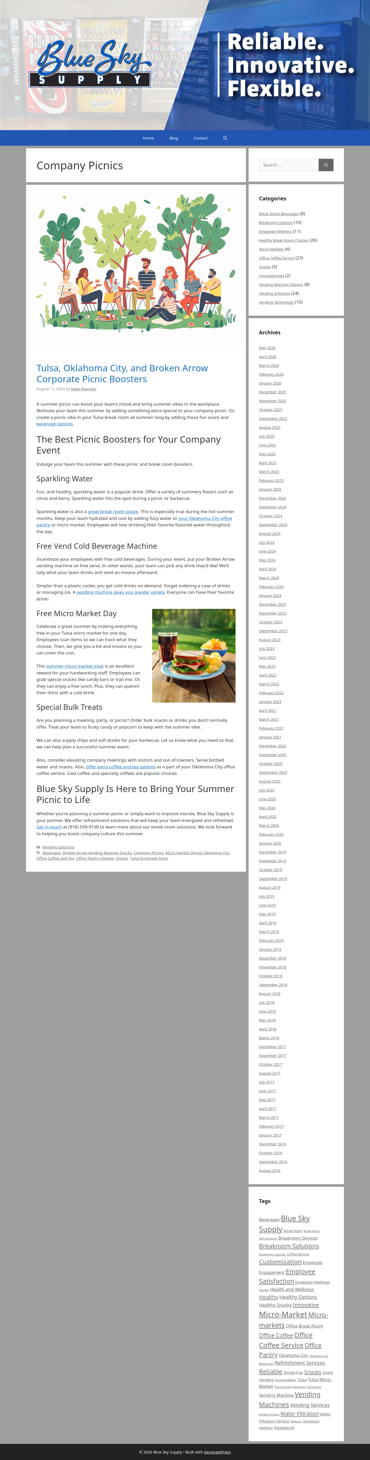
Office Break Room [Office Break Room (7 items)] (304, 1326)
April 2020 (267, 816)
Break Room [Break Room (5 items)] (293, 1230)
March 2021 (269, 719)
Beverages (51, 852)
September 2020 (273, 772)
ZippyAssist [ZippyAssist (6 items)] (284, 1427)
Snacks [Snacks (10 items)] (312, 1371)
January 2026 (270, 383)
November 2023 (272, 613)
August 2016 (269, 1170)
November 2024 (272, 507)
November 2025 (272, 400)
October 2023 (270, 622)
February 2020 (271, 834)
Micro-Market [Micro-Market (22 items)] (283, 1314)
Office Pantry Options (95, 858)
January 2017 (270, 1135)
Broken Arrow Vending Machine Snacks (97, 852)
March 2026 (269, 365)
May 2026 (267, 347)
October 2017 (270, 1064)
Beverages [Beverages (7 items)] (269, 1219)
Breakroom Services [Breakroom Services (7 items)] (298, 1238)
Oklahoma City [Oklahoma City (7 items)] (293, 1355)
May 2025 (267, 453)
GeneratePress (217, 1452)
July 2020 (266, 790)
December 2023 (272, 604)
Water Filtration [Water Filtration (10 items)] (300, 1413)
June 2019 (267, 905)
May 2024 (267, 560)
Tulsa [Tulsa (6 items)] (302, 1379)
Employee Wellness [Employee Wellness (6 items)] (312, 1282)
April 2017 (267, 1108)
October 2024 (270, 515)
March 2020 (269, 825)
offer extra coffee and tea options (121, 767)
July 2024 (266, 542)
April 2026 (267, 356)
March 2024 (269, 577)
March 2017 (269, 1117)
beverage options (54, 424)
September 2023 (273, 630)
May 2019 (267, 913)
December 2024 (272, 498)
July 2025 (266, 436)
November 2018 (272, 967)
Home (148, 138)
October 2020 (270, 763)
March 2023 (269, 683)
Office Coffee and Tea (55, 858)
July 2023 (266, 648)
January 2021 (270, 737)
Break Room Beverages (279, 213)
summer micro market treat (75, 666)
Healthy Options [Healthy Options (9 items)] (298, 1297)
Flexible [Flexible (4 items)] (264, 1290)
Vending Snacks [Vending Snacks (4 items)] (269, 1414)
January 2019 (270, 949)
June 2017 (267, 1090)
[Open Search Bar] (225, 138)
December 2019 (272, 852)
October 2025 (270, 409)
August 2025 (269, 427)
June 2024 (267, 551)
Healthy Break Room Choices (283, 240)
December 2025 (272, 392)
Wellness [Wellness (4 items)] (296, 1421)
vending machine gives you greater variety (121, 592)
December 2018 (272, 958)
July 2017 (266, 1082)
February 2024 (271, 586)
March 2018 (269, 1037)
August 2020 (269, 781)
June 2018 (267, 1011)
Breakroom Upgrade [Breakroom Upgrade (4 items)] (272, 1254)
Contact (201, 138)
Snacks (122, 858)
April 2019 (267, 922)
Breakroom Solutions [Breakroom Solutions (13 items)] (289, 1246)
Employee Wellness (275, 231)
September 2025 (273, 418)
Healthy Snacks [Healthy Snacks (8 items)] (275, 1305)
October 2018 (270, 975)
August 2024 (269, 533)
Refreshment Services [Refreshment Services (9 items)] (300, 1363)
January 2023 (270, 701)
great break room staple (113, 511)
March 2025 (269, 471)
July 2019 (266, 896)
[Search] (326, 165)
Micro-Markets (271, 249)
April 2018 (267, 1029)
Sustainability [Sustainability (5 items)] (285, 1380)
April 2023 (267, 675)
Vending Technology (276, 302)
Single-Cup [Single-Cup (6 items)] (293, 1372)
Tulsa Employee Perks (149, 858)
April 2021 (267, 710)
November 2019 (272, 860)
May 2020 (267, 807)
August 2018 (269, 993)
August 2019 (269, 887)
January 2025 (270, 489)
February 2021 (271, 728)
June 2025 (267, 445)
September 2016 (273, 1161)
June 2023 (267, 657)
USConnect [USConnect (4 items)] (314, 1387)
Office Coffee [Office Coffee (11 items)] (276, 1335)
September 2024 (273, 524)
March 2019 (269, 931)
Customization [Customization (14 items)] (280, 1261)
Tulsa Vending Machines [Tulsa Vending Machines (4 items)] (290, 1387)
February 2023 (271, 692)
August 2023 (269, 639)
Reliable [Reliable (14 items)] (270, 1371)
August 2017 (269, 1073)
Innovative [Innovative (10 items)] (306, 1304)
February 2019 (271, 940)
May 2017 (267, 1099)
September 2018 (273, 984)
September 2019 (273, 878)
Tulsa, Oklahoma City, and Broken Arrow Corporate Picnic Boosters (122, 373)
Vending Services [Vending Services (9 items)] (310, 1405)
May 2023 (267, 666)
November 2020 (272, 754)
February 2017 (271, 1126)
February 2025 (271, 480)
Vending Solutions (58, 847)
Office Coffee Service (276, 258)
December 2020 (272, 745)
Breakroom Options (276, 222)
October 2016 (270, 1152)
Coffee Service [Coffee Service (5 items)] (298, 1254)
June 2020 (267, 798)
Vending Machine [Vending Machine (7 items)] (276, 1395)
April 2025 (267, 462)
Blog (174, 138)
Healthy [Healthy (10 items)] (268, 1296)
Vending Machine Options (281, 284)
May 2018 (267, 1020)
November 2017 (272, 1055)
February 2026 (271, 374)
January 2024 (270, 595)
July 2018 (266, 1002)
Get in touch (49, 827)
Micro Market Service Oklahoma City (197, 852)
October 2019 (270, 869)
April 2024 (267, 568)
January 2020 (270, 843)
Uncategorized (271, 275)
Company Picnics (148, 852)
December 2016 (272, 1144)
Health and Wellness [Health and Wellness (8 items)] (292, 1289)
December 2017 (272, 1046)
